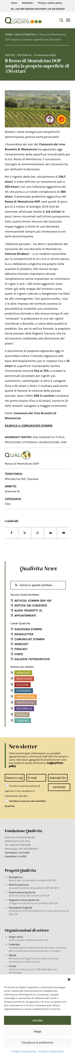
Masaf (12, 955)
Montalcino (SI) (15, 479)
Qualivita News (38, 568)
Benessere (24, 678)
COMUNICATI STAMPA (29, 639)
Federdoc (14, 944)
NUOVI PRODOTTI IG (28, 610)
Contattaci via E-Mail (17, 852)
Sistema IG (24, 55)
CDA (35, 437)
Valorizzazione (48, 442)
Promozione (25, 702)
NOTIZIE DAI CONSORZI (30, 605)
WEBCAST (21, 644)
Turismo (22, 720)
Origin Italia (16, 936)
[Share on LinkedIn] (50, 533)
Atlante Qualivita (19, 884)
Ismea (12, 966)
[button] (69, 979)
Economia (23, 690)
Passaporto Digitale (20, 907)
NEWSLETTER (23, 634)
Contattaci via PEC (16, 856)
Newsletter (27, 3)
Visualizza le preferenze (37, 1042)
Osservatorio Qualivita (22, 892)
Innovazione (25, 697)
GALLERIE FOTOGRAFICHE (32, 659)
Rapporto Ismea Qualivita (24, 899)
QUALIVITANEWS (25, 34)
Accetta (37, 1020)
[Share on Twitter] (24, 533)
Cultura (22, 684)
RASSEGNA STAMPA (28, 629)
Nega (37, 1031)
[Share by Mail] (63, 533)
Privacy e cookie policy (24, 1051)
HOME (9, 34)
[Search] (59, 20)
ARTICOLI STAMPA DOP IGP (32, 600)
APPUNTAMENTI (25, 615)
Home (14, 3)
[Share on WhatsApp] (37, 533)
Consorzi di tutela (51, 437)
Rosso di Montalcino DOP (22, 463)
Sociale (22, 714)
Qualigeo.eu (16, 877)
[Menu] (68, 20)
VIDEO (18, 654)
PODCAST (21, 649)
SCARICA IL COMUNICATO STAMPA (28, 425)
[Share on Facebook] (11, 533)
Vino (8, 504)
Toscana (32, 479)
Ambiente (23, 673)
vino (64, 442)
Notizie (10, 55)
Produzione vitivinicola (21, 442)
